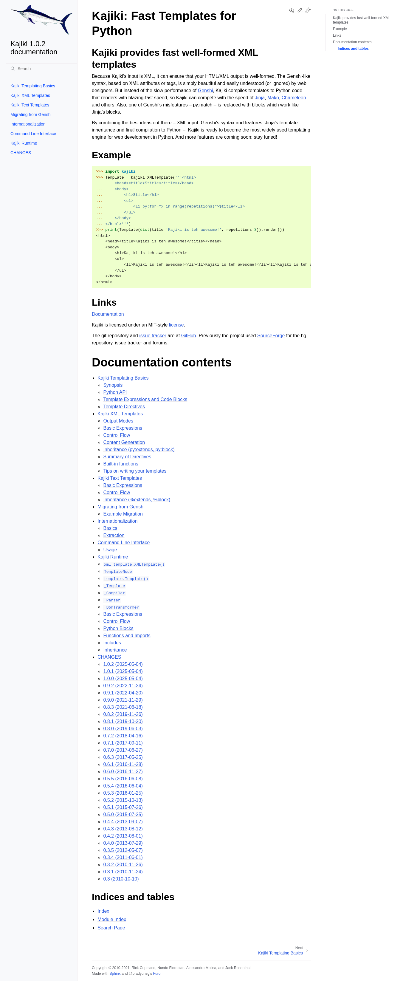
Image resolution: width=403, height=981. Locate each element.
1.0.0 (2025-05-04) (123, 678)
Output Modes (118, 420)
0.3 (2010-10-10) (121, 878)
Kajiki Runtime (23, 143)
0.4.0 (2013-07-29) (123, 843)
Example (340, 29)
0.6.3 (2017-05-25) (123, 757)
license (176, 324)
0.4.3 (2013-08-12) (123, 828)
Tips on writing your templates (134, 471)
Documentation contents (352, 42)
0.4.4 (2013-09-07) (123, 821)
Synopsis (113, 385)
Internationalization (28, 124)
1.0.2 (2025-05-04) (123, 664)
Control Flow (116, 435)
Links (337, 35)
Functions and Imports (126, 635)
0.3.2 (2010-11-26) (123, 864)
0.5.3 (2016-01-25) (123, 793)
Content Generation (124, 442)
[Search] (41, 68)
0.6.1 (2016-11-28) (123, 764)
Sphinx (114, 973)
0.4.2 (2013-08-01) (123, 835)
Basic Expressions (122, 428)
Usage (110, 549)
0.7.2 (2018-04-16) (123, 735)
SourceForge (271, 335)
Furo (156, 973)
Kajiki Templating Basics (32, 85)
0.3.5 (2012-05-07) (123, 850)
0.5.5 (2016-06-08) (123, 778)
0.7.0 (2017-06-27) (123, 750)
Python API (115, 392)
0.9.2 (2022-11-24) (123, 685)
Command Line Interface (33, 133)
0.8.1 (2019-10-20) (123, 721)
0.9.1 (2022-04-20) (123, 692)
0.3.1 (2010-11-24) (123, 871)
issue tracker (152, 335)
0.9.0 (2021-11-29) (123, 700)
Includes (112, 642)
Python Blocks (118, 628)
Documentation (108, 314)
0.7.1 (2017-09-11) (123, 742)
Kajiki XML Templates (30, 95)
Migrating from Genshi (31, 114)
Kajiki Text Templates (29, 105)
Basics (110, 528)
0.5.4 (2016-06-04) (123, 785)
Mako (273, 97)
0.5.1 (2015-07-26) (123, 807)
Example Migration (123, 513)
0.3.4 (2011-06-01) (123, 857)
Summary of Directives (127, 456)
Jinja (260, 97)
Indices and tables (353, 49)
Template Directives (124, 406)
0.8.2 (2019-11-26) (123, 714)
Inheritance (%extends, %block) (136, 499)
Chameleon (294, 97)
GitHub (188, 335)
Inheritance (115, 649)
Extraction (113, 535)
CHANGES (20, 152)
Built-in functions (120, 463)
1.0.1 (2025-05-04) (123, 671)
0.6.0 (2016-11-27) (123, 771)
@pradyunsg (139, 973)
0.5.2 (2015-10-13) (123, 800)
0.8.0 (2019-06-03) (123, 728)
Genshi (205, 90)
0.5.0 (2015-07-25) (123, 814)
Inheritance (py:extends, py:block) (138, 449)
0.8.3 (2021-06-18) (123, 707)
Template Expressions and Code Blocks (145, 399)
